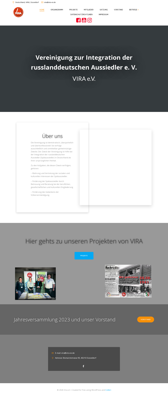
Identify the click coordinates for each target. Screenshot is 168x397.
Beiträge (134, 10)
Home (42, 10)
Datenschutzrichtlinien (81, 14)
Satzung (104, 10)
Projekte (73, 10)
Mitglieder (88, 10)
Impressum (103, 14)
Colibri (108, 390)
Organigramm (57, 10)
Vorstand (118, 10)
